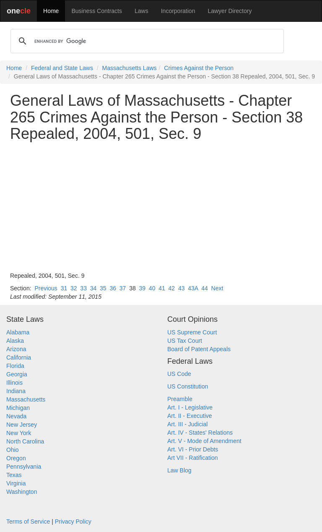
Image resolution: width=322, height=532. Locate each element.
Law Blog (179, 470)
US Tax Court (184, 340)
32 (73, 288)
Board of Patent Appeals (199, 349)
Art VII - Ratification (192, 457)
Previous (45, 288)
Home (51, 11)
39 (142, 288)
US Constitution (187, 386)
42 (172, 288)
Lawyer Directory (230, 11)
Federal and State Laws (62, 68)
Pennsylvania (23, 466)
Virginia (16, 483)
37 (122, 288)
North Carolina (25, 441)
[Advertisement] (161, 207)
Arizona (16, 349)
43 (181, 288)
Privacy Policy (73, 521)
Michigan (18, 407)
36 (112, 288)
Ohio (12, 449)
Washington (21, 491)
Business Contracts (96, 11)
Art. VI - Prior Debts (192, 449)
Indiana (16, 391)
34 (93, 288)
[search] (145, 41)
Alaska (15, 340)
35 (103, 288)
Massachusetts (25, 399)
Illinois (14, 382)
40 (152, 288)
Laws (141, 11)
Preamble (179, 399)
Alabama (17, 332)
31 (64, 288)
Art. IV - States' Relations (200, 432)
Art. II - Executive (189, 415)
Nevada (16, 416)
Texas (14, 475)
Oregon (16, 458)
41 (161, 288)
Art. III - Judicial (187, 424)
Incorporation (178, 11)
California (18, 357)
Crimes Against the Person (199, 68)
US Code (179, 373)
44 (204, 288)
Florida (15, 365)
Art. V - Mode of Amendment (204, 441)
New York (18, 433)
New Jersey (21, 424)
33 (83, 288)
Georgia (16, 374)
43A (193, 288)
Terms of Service (28, 521)
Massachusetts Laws (129, 68)
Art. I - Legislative (190, 407)
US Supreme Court (192, 332)
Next (217, 288)
